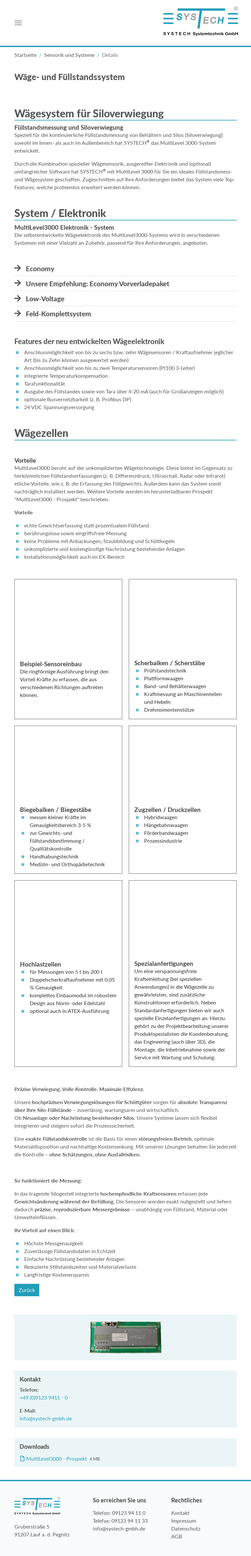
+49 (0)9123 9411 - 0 (44, 1397)
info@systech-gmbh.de (46, 1418)
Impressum (183, 1520)
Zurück (27, 1290)
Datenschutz (185, 1528)
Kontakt (180, 1513)
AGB (176, 1536)
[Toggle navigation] (18, 22)
